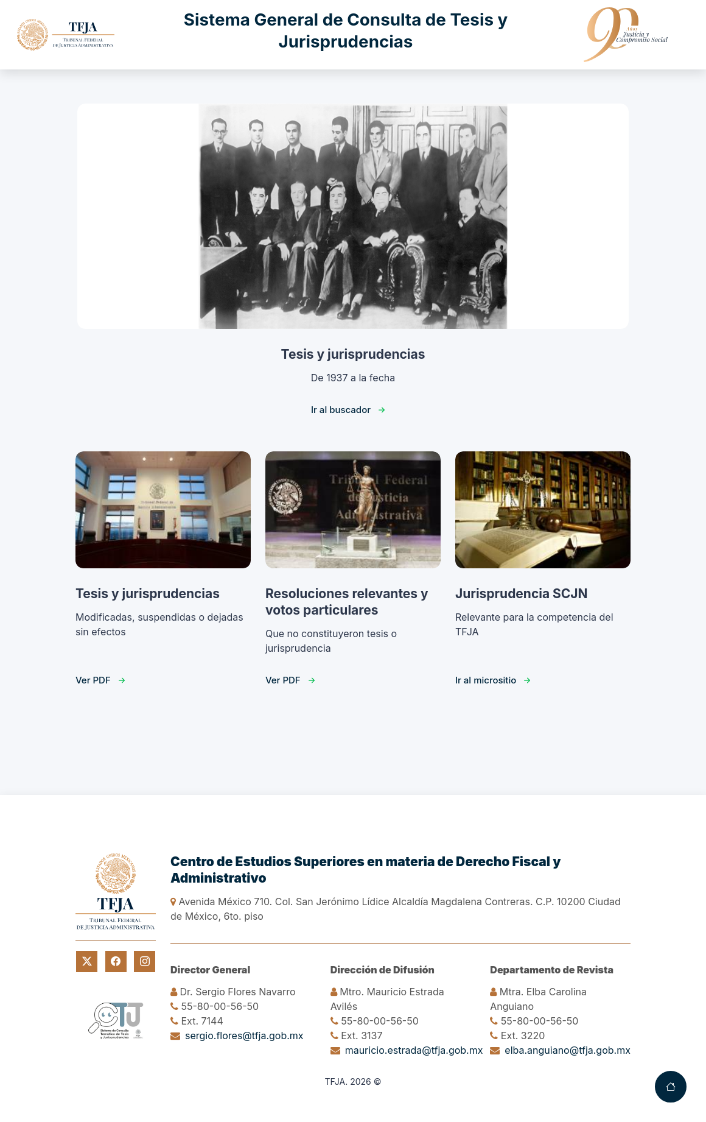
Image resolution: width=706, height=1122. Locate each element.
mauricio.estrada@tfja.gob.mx (414, 1050)
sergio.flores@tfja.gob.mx (244, 1035)
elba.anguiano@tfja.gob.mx (568, 1050)
